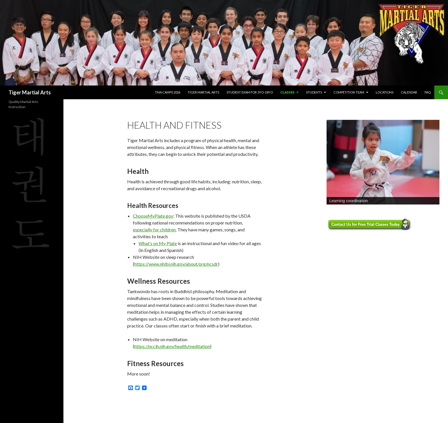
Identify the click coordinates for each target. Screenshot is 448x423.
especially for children (154, 229)
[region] (383, 162)
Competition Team (348, 92)
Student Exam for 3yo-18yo (250, 92)
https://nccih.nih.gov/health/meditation (172, 346)
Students (314, 92)
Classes (287, 92)
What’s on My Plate (158, 243)
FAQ (428, 92)
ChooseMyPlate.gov (153, 216)
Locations (384, 92)
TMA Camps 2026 (167, 92)
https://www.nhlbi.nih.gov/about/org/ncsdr (176, 264)
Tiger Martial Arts (30, 92)
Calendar (409, 92)
